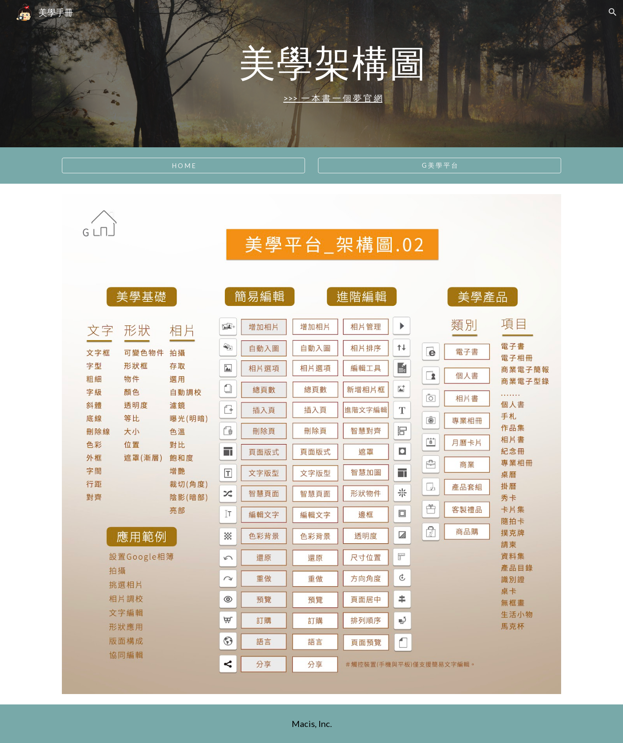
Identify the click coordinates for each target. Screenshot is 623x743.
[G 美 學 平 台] (439, 165)
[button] (612, 12)
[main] (332, 62)
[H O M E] (183, 165)
